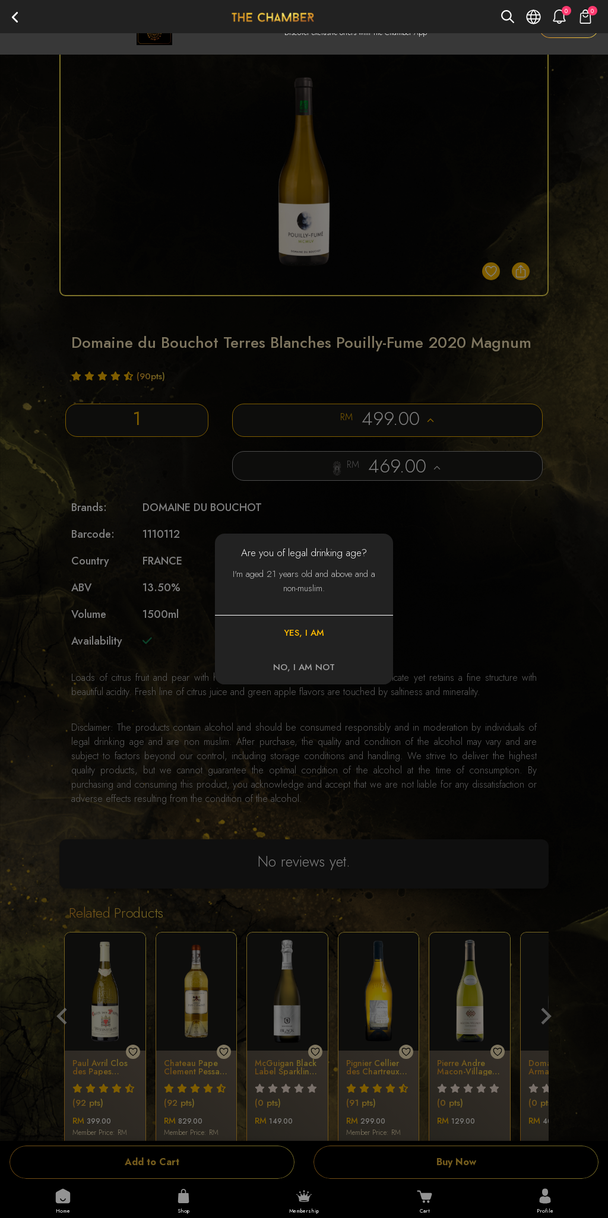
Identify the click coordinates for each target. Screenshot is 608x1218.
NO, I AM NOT (304, 667)
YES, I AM (304, 632)
